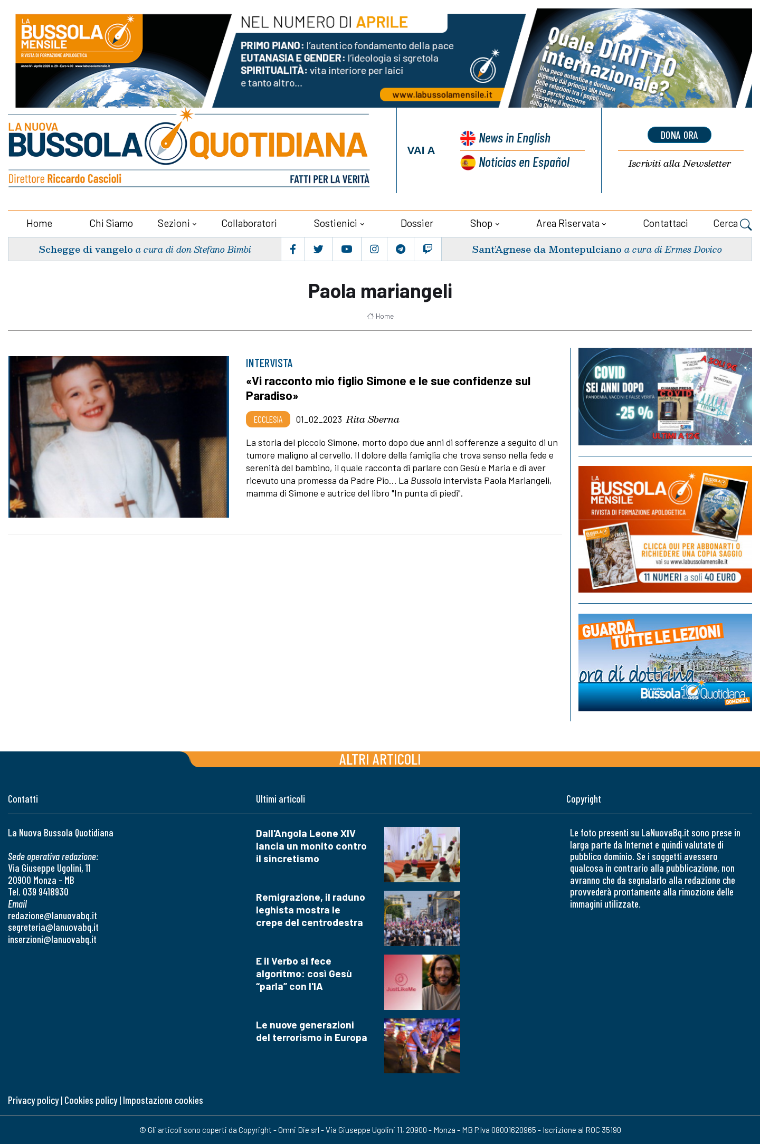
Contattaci (665, 223)
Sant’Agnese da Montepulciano (547, 248)
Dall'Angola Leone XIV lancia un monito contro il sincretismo (311, 845)
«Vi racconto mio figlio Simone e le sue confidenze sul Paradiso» (388, 388)
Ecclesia (268, 419)
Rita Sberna (373, 419)
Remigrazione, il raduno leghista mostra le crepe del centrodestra (310, 909)
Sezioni (174, 223)
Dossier (417, 223)
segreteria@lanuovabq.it (53, 927)
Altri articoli (380, 758)
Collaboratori (249, 223)
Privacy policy (33, 1100)
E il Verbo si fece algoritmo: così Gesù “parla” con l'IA (304, 973)
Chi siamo (111, 223)
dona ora (680, 134)
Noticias (524, 161)
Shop (481, 223)
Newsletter (680, 163)
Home (39, 223)
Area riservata (568, 223)
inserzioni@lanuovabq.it (52, 939)
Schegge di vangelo (86, 248)
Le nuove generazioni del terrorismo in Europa (311, 1030)
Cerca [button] (732, 224)
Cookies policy (90, 1100)
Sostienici (335, 223)
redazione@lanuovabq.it (52, 915)
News (514, 137)
